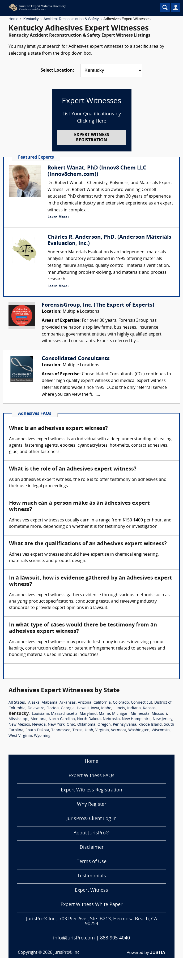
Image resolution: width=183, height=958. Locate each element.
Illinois (119, 708)
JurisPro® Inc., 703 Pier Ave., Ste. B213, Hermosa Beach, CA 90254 (91, 921)
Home (13, 19)
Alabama (49, 703)
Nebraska (111, 719)
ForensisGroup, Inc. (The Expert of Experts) (98, 305)
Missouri (159, 714)
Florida (52, 708)
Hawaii (83, 708)
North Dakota (89, 719)
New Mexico (19, 725)
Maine (104, 714)
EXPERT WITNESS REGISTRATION (91, 137)
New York (56, 725)
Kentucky (31, 19)
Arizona (84, 703)
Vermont (118, 730)
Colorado (121, 703)
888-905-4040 (115, 938)
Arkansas (67, 703)
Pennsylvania (124, 725)
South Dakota (37, 730)
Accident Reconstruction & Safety (71, 19)
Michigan (120, 714)
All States (16, 703)
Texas (78, 730)
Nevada (39, 725)
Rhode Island (150, 725)
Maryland (88, 714)
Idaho (106, 708)
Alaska (34, 703)
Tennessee (60, 730)
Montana (38, 719)
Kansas (149, 708)
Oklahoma (86, 725)
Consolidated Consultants (76, 359)
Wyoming (42, 736)
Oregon (104, 725)
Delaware (36, 708)
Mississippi (18, 719)
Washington (139, 730)
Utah (89, 730)
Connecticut (141, 703)
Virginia (102, 730)
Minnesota (140, 714)
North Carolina (62, 719)
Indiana (134, 708)
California (102, 703)
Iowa (95, 708)
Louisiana (40, 714)
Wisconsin (161, 730)
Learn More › (58, 217)
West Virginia (20, 736)
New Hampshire (136, 719)
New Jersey (162, 719)
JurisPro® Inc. (66, 953)
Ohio (71, 725)
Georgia (68, 708)
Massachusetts (64, 714)
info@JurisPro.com (74, 938)
